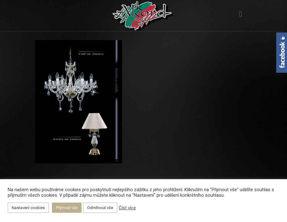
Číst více (127, 208)
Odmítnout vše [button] (100, 207)
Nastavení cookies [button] (28, 207)
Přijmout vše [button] (67, 207)
